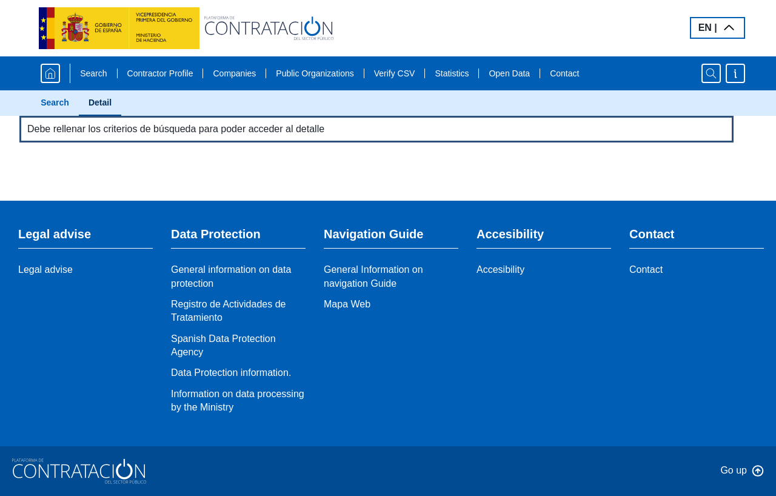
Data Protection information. (231, 372)
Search (93, 73)
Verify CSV (394, 73)
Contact (564, 73)
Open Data (509, 73)
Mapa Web (347, 304)
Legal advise (45, 269)
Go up (733, 470)
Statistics (452, 73)
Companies (234, 73)
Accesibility (500, 269)
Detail (100, 102)
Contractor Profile (160, 73)
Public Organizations (314, 73)
